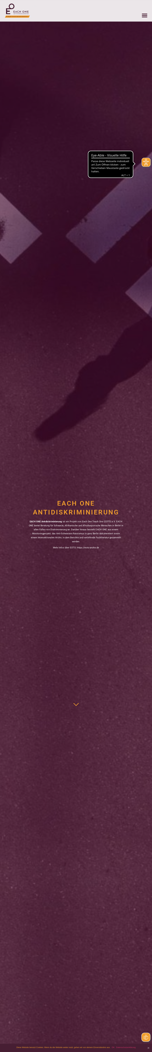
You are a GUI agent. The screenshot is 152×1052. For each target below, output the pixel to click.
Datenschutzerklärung (126, 1047)
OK (113, 1047)
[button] (144, 9)
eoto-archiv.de (91, 547)
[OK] (148, 1047)
